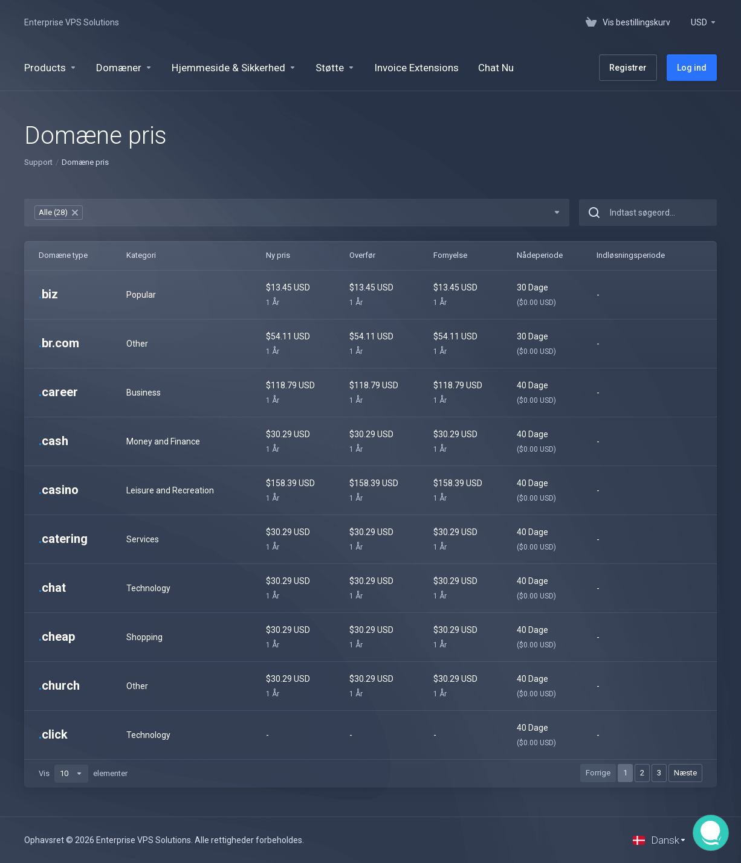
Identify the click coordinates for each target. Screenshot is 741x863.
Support (38, 162)
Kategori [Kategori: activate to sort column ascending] (141, 255)
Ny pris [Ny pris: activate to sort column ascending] (278, 255)
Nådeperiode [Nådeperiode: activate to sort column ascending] (540, 255)
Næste (685, 772)
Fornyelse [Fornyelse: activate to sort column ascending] (450, 255)
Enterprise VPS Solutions (71, 22)
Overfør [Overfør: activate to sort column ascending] (362, 255)
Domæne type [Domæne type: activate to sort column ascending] (63, 255)
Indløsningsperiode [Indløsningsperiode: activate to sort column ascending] (631, 255)
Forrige (598, 772)
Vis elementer (83, 774)
